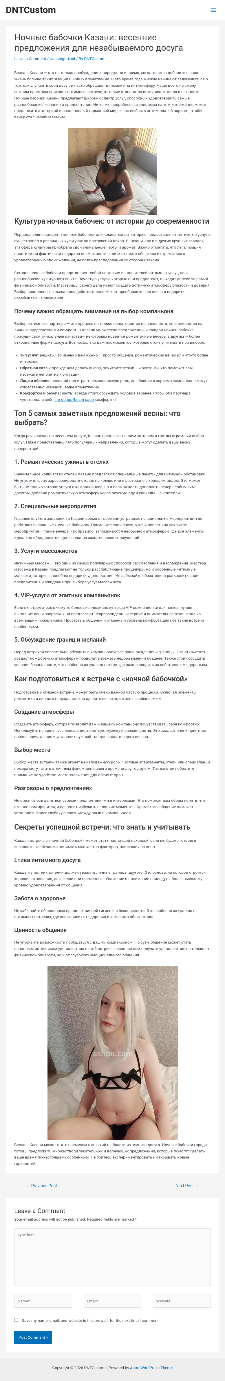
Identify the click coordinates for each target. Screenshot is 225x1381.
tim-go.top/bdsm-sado (74, 399)
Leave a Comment (30, 58)
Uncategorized (62, 58)
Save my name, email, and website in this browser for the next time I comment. (91, 1320)
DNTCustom (31, 9)
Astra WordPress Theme (151, 1367)
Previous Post (41, 1185)
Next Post (187, 1185)
